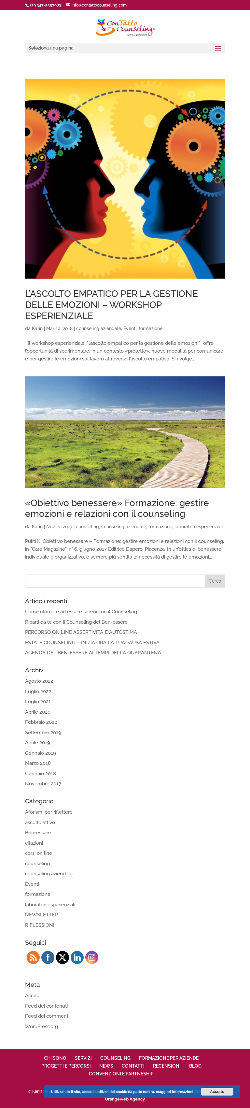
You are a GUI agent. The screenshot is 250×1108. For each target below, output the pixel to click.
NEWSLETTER (41, 915)
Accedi (32, 996)
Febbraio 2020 (41, 722)
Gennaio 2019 (40, 753)
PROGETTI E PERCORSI (66, 1066)
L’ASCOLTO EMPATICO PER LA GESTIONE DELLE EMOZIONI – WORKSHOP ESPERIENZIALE (111, 304)
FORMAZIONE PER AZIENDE (169, 1058)
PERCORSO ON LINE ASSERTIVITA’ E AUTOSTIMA (81, 632)
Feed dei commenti (47, 1016)
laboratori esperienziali (198, 526)
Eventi (129, 328)
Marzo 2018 (38, 763)
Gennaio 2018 (40, 774)
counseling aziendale (98, 328)
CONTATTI (133, 1066)
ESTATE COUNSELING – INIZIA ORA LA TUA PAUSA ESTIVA (92, 643)
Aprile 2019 (37, 743)
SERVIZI (83, 1058)
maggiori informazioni (174, 1092)
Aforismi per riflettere (49, 812)
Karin (37, 328)
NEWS (106, 1066)
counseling (87, 526)
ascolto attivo (40, 822)
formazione (150, 328)
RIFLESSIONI (39, 925)
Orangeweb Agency (125, 1099)
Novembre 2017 (43, 784)
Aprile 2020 (37, 712)
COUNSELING (115, 1058)
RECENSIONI (167, 1066)
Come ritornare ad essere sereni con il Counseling (81, 612)
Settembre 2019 (43, 733)
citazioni (34, 843)
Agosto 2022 (39, 681)
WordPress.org (41, 1026)
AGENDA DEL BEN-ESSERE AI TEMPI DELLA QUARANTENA (93, 653)
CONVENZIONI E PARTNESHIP (121, 1073)
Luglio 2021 (38, 702)
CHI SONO (55, 1058)
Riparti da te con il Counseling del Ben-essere (76, 622)
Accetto (217, 1091)
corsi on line (38, 853)
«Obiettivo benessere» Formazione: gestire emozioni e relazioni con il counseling (117, 508)
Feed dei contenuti (46, 1006)
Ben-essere (38, 833)
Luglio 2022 (38, 691)
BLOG (195, 1066)
